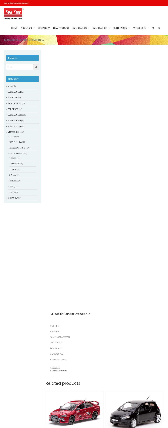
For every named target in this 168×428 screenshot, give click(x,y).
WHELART (12, 98)
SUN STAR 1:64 (14, 92)
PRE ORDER (13, 109)
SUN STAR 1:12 (14, 121)
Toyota (13, 158)
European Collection (17, 148)
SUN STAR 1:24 (14, 126)
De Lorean (13, 181)
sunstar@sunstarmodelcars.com (16, 3)
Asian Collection (15, 154)
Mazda (10, 86)
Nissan (13, 175)
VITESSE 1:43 (13, 132)
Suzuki (13, 169)
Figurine (12, 136)
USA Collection (15, 142)
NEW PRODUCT (15, 103)
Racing (12, 192)
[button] (159, 28)
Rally (11, 187)
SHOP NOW (13, 198)
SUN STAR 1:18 (14, 115)
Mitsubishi (62, 371)
